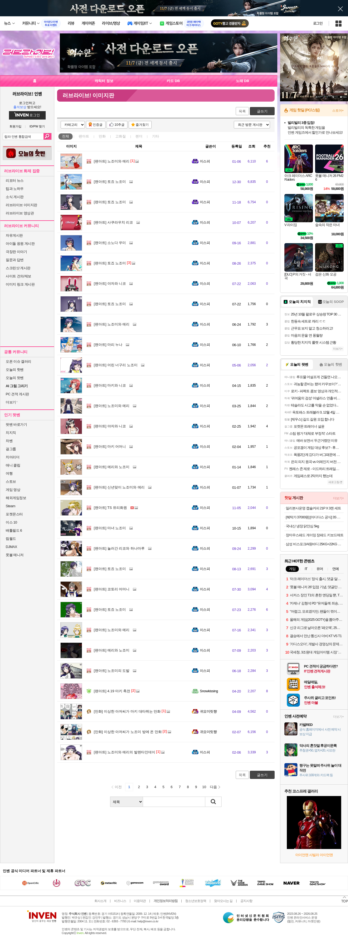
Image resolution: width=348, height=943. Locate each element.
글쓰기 (262, 111)
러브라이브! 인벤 (27, 94)
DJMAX (11, 547)
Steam (10, 506)
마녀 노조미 (110, 528)
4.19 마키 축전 (112, 691)
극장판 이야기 (16, 251)
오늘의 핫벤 (15, 369)
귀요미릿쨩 (208, 711)
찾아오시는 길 (223, 901)
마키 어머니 (110, 446)
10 (204, 787)
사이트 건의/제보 (18, 276)
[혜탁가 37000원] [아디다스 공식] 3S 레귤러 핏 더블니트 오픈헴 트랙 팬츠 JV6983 (315, 517)
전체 (65, 136)
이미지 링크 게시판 (20, 284)
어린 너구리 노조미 (116, 365)
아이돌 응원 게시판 (20, 243)
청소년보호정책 (195, 901)
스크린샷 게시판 (18, 268)
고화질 (120, 136)
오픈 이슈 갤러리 (18, 361)
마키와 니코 (110, 385)
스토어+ (338, 110)
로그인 (317, 23)
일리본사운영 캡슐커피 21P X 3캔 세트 (313, 508)
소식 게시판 (15, 197)
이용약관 (140, 901)
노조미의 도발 (111, 671)
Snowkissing (209, 691)
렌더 (138, 136)
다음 (213, 787)
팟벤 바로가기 (16, 424)
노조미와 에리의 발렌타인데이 (124, 752)
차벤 (9, 441)
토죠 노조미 (110, 182)
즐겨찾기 (142, 125)
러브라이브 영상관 (20, 213)
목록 (242, 111)
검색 (47, 136)
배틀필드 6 (14, 530)
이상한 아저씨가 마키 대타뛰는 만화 (127, 711)
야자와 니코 (110, 283)
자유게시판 (14, 235)
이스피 (205, 161)
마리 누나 (108, 345)
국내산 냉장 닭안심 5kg (302, 526)
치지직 (11, 432)
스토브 (11, 481)
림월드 (11, 538)
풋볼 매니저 (15, 555)
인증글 (97, 125)
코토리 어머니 (111, 589)
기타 (155, 136)
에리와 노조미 (111, 467)
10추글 (119, 125)
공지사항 (246, 901)
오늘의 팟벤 (15, 378)
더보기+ (338, 348)
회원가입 (15, 126)
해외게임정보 (16, 498)
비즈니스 (120, 901)
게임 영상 (13, 489)
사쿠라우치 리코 (113, 222)
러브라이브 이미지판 (21, 205)
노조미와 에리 (111, 161)
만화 (102, 136)
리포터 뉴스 (15, 180)
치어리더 (12, 457)
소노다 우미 (110, 243)
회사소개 (100, 901)
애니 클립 (13, 465)
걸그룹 (11, 449)
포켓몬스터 (14, 514)
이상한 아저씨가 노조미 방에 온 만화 (128, 732)
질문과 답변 (15, 260)
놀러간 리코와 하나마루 (119, 548)
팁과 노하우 (15, 188)
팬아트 (84, 136)
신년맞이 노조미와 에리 (119, 487)
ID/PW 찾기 (37, 126)
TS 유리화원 (110, 508)
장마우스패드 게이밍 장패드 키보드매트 (314, 535)
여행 (9, 473)
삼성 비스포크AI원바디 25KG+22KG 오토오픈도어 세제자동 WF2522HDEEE (315, 544)
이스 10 (11, 522)
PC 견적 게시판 (17, 394)
